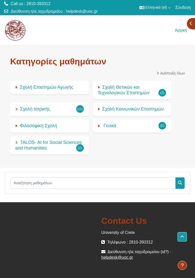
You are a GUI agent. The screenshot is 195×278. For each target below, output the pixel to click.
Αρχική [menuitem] (181, 30)
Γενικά (109, 125)
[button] (154, 7)
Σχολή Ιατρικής (35, 109)
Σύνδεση (183, 7)
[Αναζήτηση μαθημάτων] (93, 183)
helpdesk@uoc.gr (82, 11)
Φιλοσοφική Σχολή (38, 125)
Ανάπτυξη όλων (172, 73)
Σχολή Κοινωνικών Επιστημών (133, 109)
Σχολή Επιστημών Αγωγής (46, 87)
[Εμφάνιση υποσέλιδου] (182, 265)
